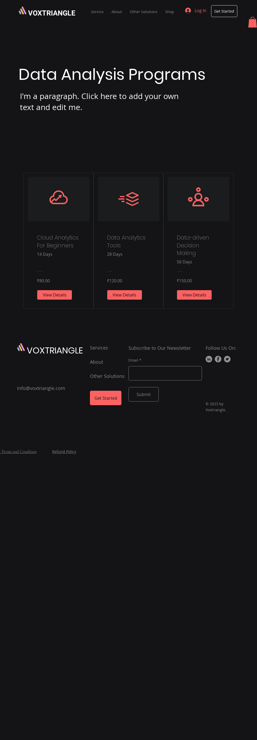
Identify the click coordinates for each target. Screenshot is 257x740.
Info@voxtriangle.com (41, 388)
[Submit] (143, 394)
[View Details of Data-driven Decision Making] (194, 295)
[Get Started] (224, 11)
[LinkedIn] (209, 359)
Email (133, 360)
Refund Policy (64, 451)
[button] (252, 22)
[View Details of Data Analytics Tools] (124, 295)
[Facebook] (218, 359)
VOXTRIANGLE (51, 13)
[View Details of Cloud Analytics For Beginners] (54, 295)
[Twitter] (227, 359)
